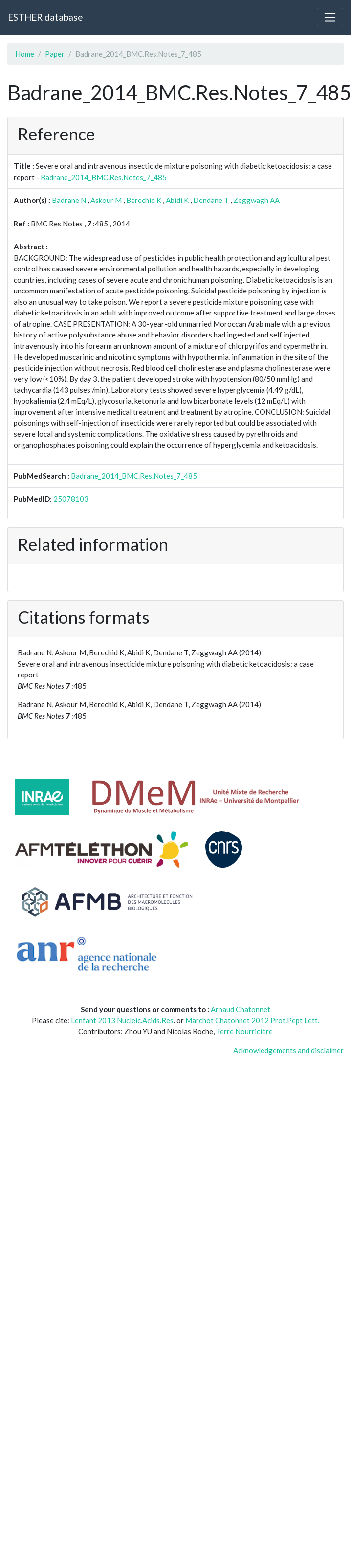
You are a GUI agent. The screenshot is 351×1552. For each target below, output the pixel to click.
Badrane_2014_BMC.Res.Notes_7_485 (104, 177)
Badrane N (69, 200)
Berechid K (143, 200)
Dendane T (211, 200)
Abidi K (177, 200)
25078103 (70, 499)
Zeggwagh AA (256, 200)
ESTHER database (45, 16)
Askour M (106, 200)
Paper (55, 53)
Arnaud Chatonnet (240, 1009)
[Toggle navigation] (330, 17)
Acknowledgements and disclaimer (288, 1050)
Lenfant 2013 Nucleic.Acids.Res (122, 1020)
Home (24, 53)
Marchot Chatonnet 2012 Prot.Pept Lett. (252, 1020)
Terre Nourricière (244, 1031)
